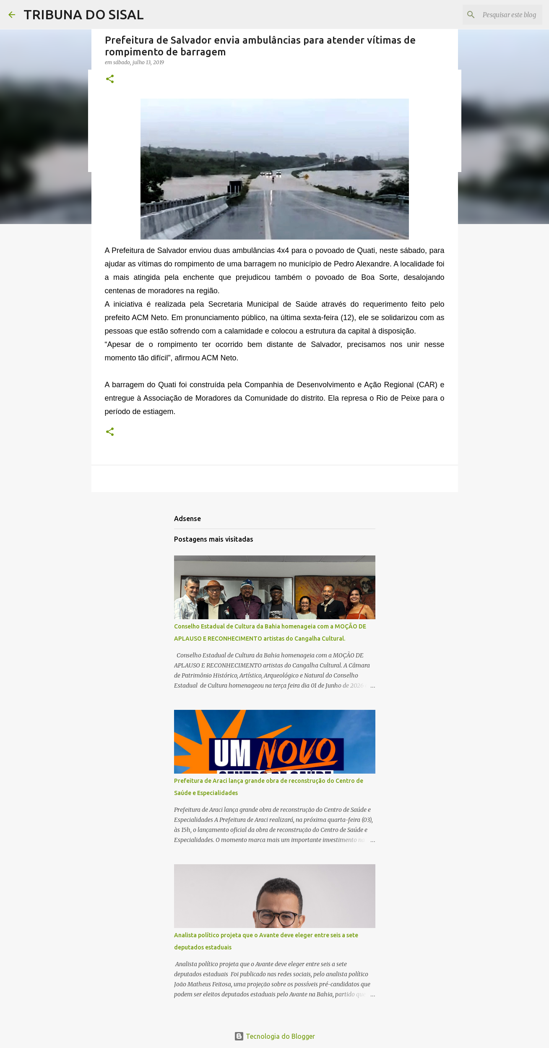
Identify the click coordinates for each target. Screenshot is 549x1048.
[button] (110, 79)
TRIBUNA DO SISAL (83, 14)
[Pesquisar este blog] (498, 15)
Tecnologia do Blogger (274, 1036)
